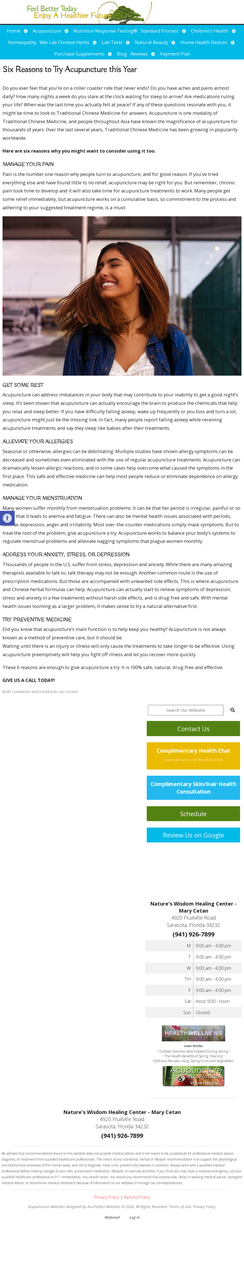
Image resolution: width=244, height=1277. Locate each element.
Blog (122, 53)
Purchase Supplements (79, 53)
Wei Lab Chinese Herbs (64, 42)
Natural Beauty (151, 42)
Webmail (112, 1217)
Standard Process (160, 30)
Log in (135, 1217)
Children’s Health (209, 30)
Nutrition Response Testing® (105, 30)
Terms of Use (180, 1206)
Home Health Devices (203, 42)
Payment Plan (175, 53)
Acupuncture (47, 30)
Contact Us (193, 728)
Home (13, 30)
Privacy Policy (106, 1197)
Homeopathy (22, 42)
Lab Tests (112, 42)
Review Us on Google (193, 835)
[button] (7, 518)
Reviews (139, 53)
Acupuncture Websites (46, 1206)
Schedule (193, 813)
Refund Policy (137, 1197)
